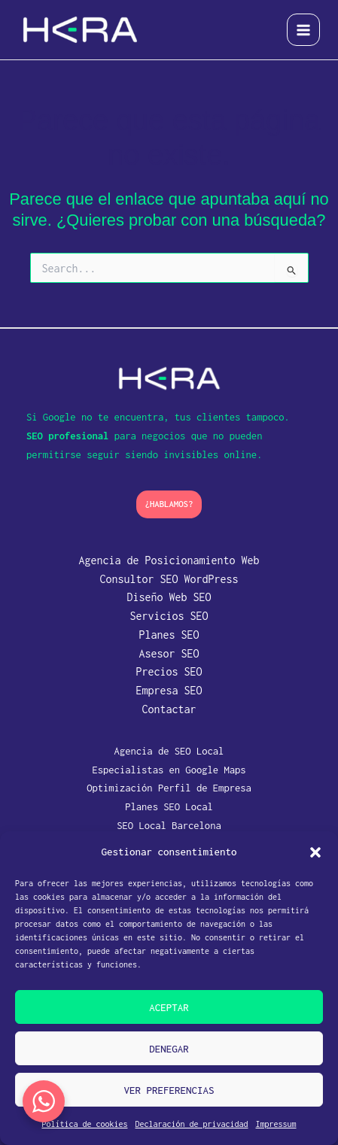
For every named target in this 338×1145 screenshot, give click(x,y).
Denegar (169, 1049)
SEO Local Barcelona (169, 825)
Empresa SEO (169, 690)
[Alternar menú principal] (303, 30)
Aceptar (169, 1007)
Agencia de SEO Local (169, 751)
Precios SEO (169, 671)
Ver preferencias (168, 1090)
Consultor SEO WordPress (168, 578)
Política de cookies (84, 1123)
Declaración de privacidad (191, 1123)
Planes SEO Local (169, 806)
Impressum (276, 1123)
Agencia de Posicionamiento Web (168, 560)
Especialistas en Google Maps (168, 770)
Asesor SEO (169, 653)
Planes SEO (169, 634)
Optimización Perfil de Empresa (169, 788)
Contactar (169, 709)
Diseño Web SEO (168, 597)
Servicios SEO (168, 615)
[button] (315, 852)
